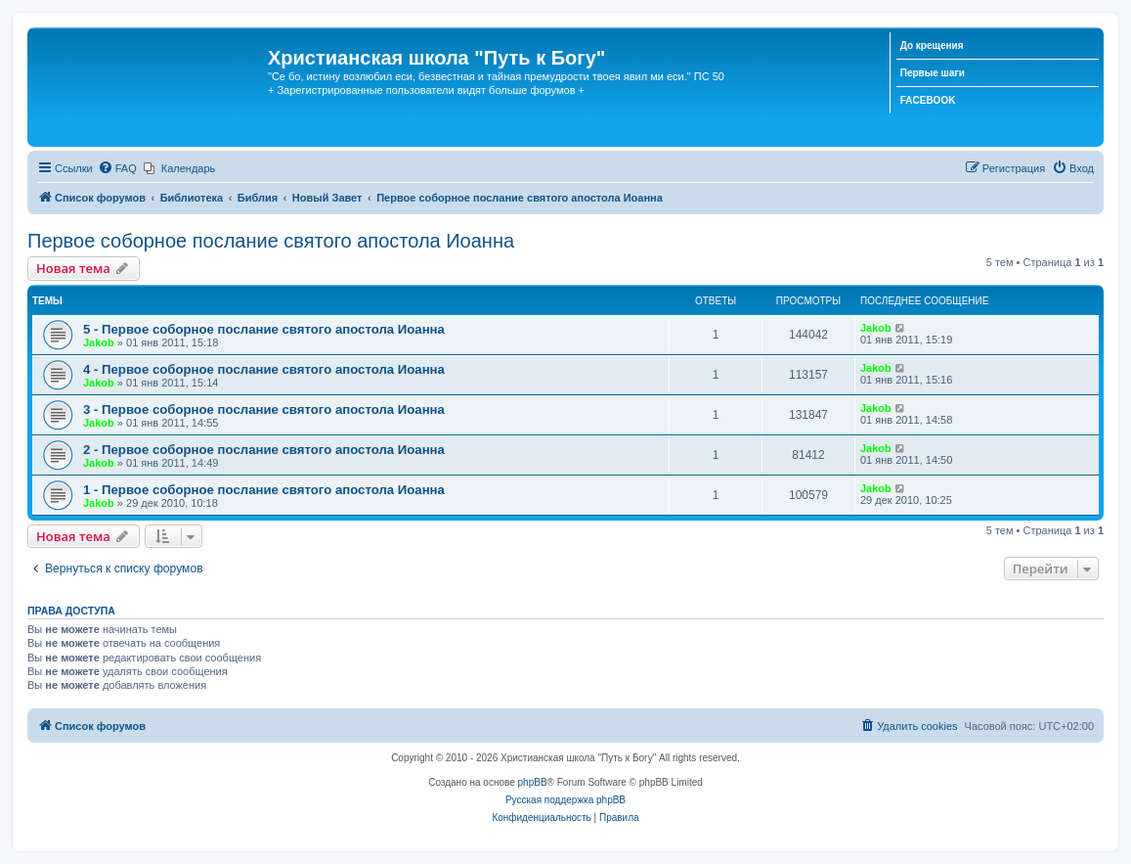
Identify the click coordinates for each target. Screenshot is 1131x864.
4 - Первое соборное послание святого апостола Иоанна (264, 369)
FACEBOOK (928, 100)
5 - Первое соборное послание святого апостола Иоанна (264, 329)
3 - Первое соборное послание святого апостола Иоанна (264, 409)
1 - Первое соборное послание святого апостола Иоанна (264, 489)
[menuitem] (117, 168)
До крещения (932, 45)
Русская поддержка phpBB (565, 800)
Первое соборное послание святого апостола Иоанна (270, 240)
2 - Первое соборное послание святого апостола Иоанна (264, 449)
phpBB (532, 782)
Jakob (98, 342)
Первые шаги (932, 73)
